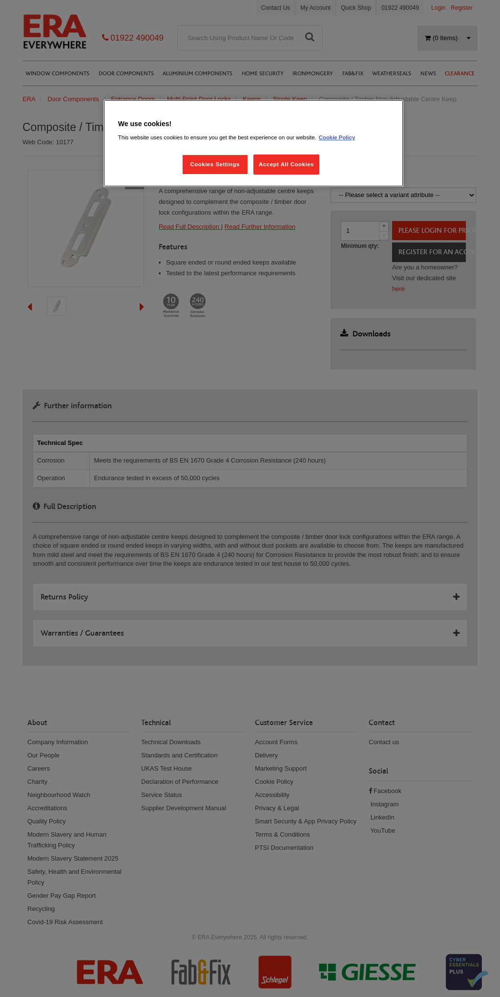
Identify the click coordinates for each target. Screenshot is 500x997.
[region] (253, 143)
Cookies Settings (214, 164)
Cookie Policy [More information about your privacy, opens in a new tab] (337, 137)
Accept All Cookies (286, 164)
